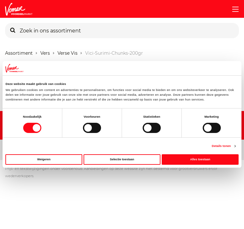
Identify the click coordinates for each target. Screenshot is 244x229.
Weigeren (44, 159)
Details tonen (221, 146)
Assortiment (19, 51)
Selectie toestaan (122, 159)
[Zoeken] (12, 30)
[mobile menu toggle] (233, 9)
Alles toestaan (200, 159)
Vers (45, 51)
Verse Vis (68, 51)
